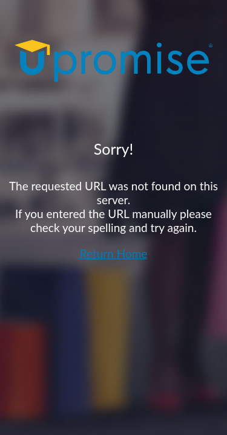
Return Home (114, 253)
